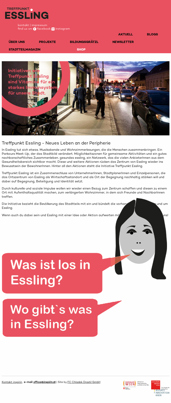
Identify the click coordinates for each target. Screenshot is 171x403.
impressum (39, 25)
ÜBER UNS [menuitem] (17, 42)
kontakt (23, 25)
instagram (60, 29)
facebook (42, 29)
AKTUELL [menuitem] (125, 34)
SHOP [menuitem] (81, 49)
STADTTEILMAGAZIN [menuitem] (24, 49)
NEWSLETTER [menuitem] (123, 42)
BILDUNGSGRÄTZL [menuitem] (84, 42)
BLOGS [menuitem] (152, 34)
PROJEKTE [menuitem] (47, 42)
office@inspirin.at (44, 382)
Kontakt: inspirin (12, 382)
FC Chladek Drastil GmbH (83, 382)
